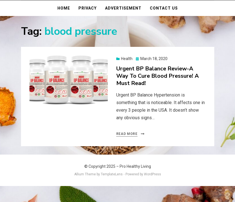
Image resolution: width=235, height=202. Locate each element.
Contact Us (164, 8)
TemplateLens (112, 174)
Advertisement (123, 8)
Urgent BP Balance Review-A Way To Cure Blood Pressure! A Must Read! (157, 76)
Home (63, 8)
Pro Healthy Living (135, 166)
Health (126, 58)
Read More (127, 134)
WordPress (152, 174)
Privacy (87, 8)
